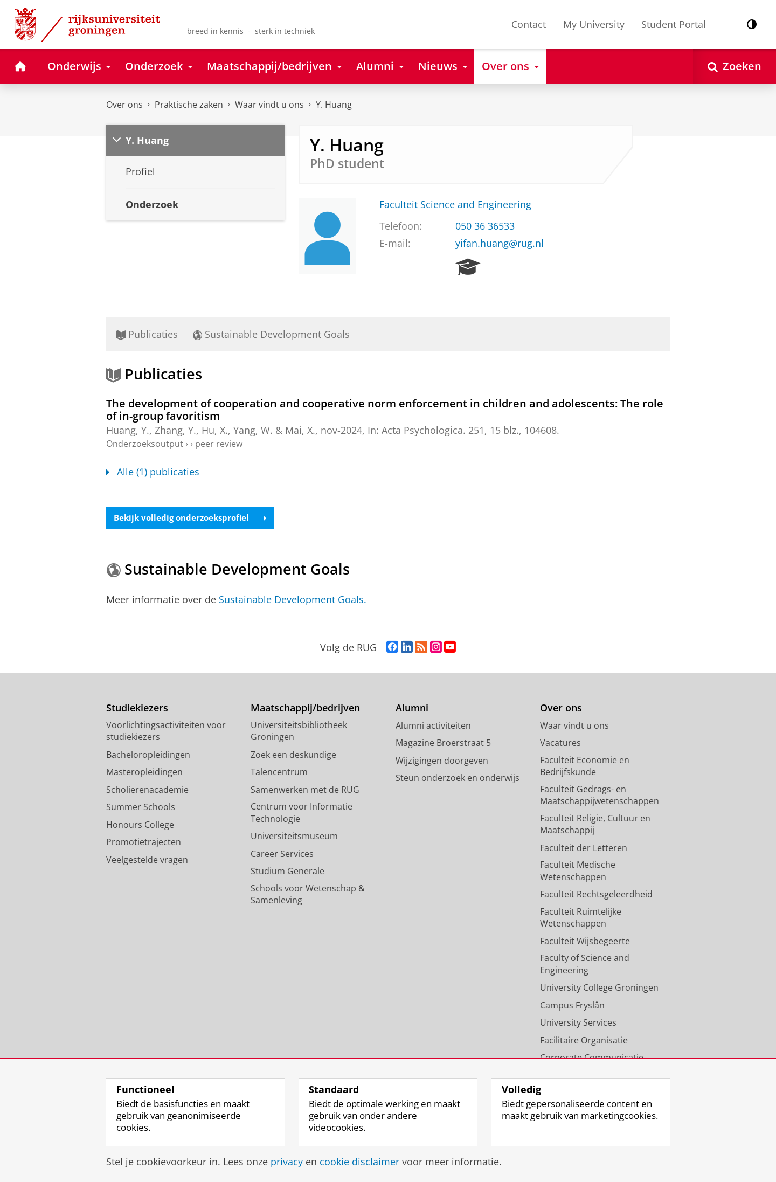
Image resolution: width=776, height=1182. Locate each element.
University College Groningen (599, 988)
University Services (578, 1023)
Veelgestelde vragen (147, 861)
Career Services (282, 855)
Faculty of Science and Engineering (584, 965)
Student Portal (673, 24)
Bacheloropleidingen (148, 756)
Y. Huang (334, 104)
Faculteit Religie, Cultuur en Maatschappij (595, 825)
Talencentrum (279, 773)
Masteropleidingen (144, 773)
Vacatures (560, 744)
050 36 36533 (485, 225)
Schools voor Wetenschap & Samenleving (308, 895)
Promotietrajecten (143, 843)
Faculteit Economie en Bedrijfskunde (584, 767)
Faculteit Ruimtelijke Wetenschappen (580, 919)
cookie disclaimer (359, 1161)
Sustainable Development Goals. (292, 600)
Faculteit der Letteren (583, 849)
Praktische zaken (189, 104)
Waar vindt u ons (269, 104)
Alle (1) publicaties (152, 471)
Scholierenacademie (147, 791)
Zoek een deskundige (293, 756)
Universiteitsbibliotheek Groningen (299, 732)
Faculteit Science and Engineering (455, 204)
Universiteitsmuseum (294, 837)
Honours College (140, 826)
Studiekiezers (137, 709)
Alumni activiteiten (433, 726)
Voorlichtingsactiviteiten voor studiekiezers (166, 732)
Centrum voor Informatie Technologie (301, 813)
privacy (287, 1161)
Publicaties (147, 334)
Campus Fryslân (572, 1006)
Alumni (412, 709)
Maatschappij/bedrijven (305, 709)
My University (594, 24)
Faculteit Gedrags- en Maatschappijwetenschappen (599, 796)
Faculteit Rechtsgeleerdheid (596, 895)
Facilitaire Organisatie (584, 1041)
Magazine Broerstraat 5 (443, 744)
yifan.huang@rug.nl (499, 243)
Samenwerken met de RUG (305, 791)
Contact (528, 24)
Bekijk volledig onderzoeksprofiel (194, 518)
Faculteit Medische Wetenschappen (577, 872)
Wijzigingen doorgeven (442, 762)
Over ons (124, 104)
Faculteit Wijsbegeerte (585, 942)
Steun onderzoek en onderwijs (457, 779)
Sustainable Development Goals (271, 334)
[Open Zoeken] (734, 66)
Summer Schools (140, 808)
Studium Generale (287, 872)
